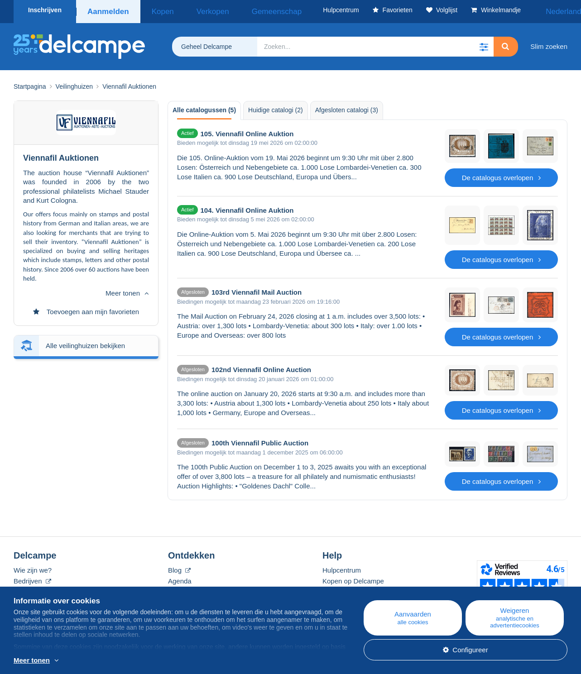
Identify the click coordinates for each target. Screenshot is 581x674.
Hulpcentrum (341, 567)
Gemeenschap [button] (245, 10)
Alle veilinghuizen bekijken (85, 295)
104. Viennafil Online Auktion (247, 207)
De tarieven (31, 589)
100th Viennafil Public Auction (259, 440)
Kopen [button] (157, 10)
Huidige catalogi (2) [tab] (275, 106)
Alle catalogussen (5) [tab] (204, 106)
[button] (484, 43)
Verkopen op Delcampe (357, 589)
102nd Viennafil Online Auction (261, 366)
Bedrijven (32, 578)
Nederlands (544, 10)
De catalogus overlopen (501, 174)
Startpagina (30, 83)
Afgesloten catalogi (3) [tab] (346, 106)
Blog (179, 567)
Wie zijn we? (33, 567)
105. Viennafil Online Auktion (247, 130)
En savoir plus (92, 660)
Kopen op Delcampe (353, 578)
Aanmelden (107, 10)
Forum (177, 589)
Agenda (180, 578)
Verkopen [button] (195, 10)
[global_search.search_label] (375, 43)
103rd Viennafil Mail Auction (256, 289)
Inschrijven (45, 10)
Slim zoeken (548, 43)
